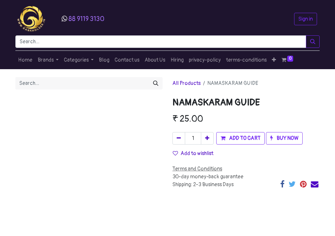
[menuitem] (25, 60)
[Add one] (207, 138)
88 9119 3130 (86, 19)
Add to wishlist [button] (193, 153)
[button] (274, 60)
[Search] (313, 41)
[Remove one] (178, 138)
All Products (186, 83)
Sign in (305, 19)
